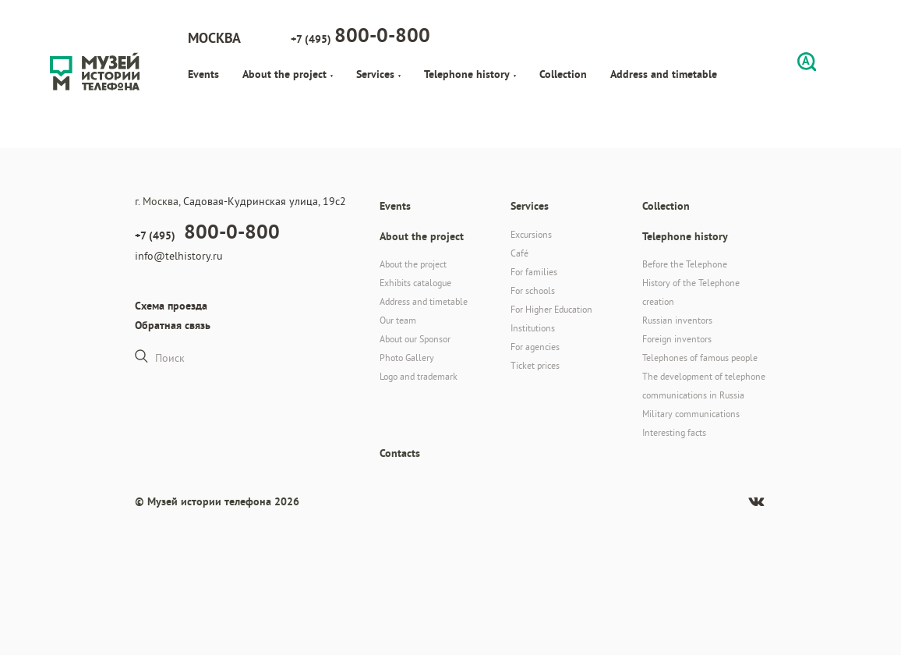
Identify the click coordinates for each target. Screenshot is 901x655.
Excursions (531, 234)
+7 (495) (360, 35)
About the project (287, 74)
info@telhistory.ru (179, 256)
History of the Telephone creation (691, 292)
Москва (214, 38)
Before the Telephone (684, 264)
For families (534, 272)
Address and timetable (663, 74)
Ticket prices (535, 365)
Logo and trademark (419, 376)
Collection (563, 74)
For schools (533, 290)
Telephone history (470, 74)
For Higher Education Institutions (551, 318)
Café (519, 253)
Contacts (400, 453)
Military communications (691, 414)
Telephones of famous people (700, 357)
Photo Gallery (407, 357)
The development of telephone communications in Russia (703, 385)
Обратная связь (172, 325)
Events (203, 74)
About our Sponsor (415, 339)
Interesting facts (674, 432)
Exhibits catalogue (415, 283)
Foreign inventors (677, 339)
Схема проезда (171, 306)
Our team (398, 320)
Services (378, 74)
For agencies (535, 346)
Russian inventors (677, 320)
